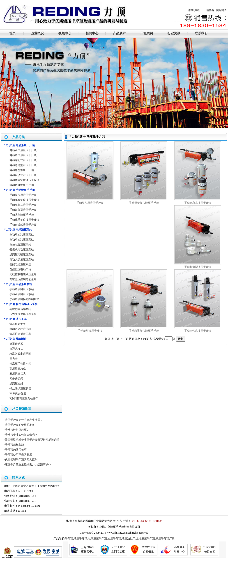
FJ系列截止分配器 (20, 353)
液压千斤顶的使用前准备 (20, 424)
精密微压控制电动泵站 (23, 279)
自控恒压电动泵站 (20, 269)
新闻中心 (92, 33)
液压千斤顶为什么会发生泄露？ (24, 419)
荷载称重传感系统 (20, 309)
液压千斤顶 (80, 538)
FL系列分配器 (17, 393)
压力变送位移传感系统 (23, 314)
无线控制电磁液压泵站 (23, 274)
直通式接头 (16, 348)
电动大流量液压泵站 (21, 259)
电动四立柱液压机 (20, 329)
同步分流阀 (16, 378)
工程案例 (146, 33)
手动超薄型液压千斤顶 (197, 266)
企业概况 (37, 33)
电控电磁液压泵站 (20, 244)
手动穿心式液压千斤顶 (197, 202)
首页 (12, 33)
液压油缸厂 (128, 538)
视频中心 (64, 33)
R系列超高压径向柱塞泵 (23, 398)
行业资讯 (174, 33)
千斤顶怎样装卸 (14, 444)
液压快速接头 (17, 373)
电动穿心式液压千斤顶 (23, 160)
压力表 (13, 358)
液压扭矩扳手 (17, 324)
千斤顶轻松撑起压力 (17, 429)
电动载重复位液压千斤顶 (24, 180)
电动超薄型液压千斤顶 (23, 165)
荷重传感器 (16, 343)
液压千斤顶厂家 (165, 538)
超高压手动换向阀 (20, 363)
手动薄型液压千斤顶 (90, 330)
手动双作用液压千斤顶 (90, 202)
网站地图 (221, 10)
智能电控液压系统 (20, 264)
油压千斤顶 (114, 538)
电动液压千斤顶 (97, 538)
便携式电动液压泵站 (21, 249)
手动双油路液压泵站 (21, 294)
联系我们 (201, 33)
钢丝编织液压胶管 (20, 388)
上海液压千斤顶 (145, 538)
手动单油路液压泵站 (21, 289)
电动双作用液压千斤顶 (23, 150)
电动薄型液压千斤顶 (21, 170)
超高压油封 (16, 383)
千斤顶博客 (207, 10)
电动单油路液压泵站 (21, 239)
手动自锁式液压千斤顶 (197, 330)
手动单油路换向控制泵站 (24, 299)
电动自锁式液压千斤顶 (23, 175)
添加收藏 (193, 10)
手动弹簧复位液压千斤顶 (144, 202)
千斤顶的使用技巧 (16, 449)
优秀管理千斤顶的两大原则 (21, 459)
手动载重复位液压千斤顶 (144, 330)
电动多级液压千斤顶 (21, 185)
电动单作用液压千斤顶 (23, 155)
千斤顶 (69, 538)
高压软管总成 (17, 368)
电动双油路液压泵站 (21, 234)
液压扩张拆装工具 (20, 333)
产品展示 (119, 33)
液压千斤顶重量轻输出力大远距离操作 (28, 464)
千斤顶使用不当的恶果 (18, 454)
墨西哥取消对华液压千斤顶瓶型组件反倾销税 (32, 439)
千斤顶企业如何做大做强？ (21, 434)
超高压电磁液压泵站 (21, 254)
